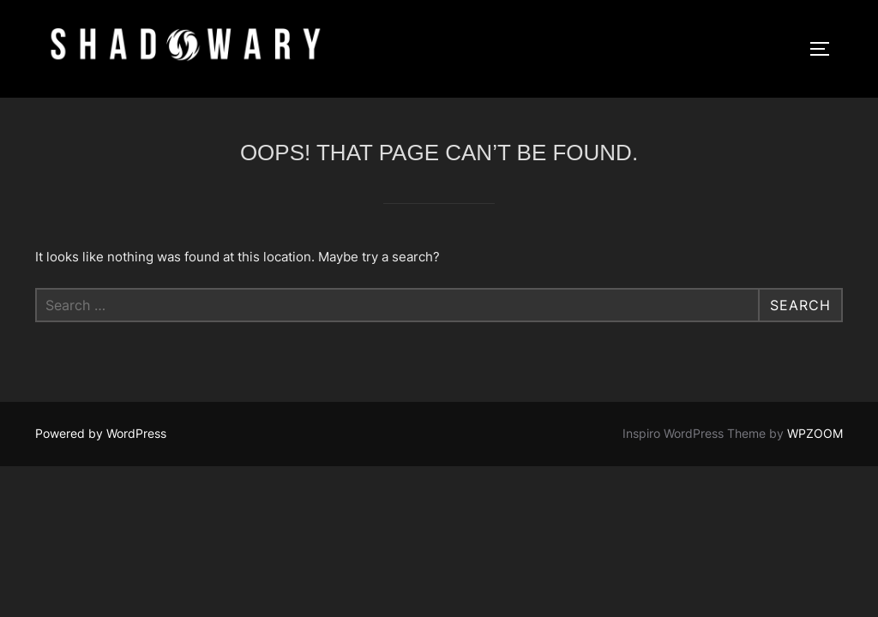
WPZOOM (815, 433)
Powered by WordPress (100, 433)
